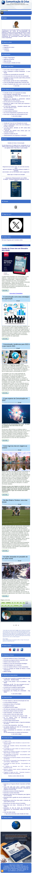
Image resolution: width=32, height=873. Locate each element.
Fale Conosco (12, 864)
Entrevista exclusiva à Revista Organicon (14, 791)
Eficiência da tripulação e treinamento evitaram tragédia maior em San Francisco (17, 99)
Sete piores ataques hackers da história (13, 710)
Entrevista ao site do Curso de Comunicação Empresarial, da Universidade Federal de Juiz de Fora (17, 809)
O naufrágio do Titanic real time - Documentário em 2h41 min (17, 764)
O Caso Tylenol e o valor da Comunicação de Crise (16, 700)
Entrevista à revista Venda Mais (11, 792)
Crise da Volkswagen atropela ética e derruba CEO (16, 82)
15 (5, 605)
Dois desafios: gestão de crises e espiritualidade (15, 80)
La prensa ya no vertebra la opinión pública (14, 687)
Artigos (18, 864)
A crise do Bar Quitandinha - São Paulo (13, 725)
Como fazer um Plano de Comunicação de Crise (16, 114)
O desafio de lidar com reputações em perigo (15, 92)
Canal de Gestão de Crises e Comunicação (14, 658)
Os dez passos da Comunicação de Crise (14, 101)
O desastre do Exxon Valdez (11, 707)
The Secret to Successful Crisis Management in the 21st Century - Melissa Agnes (17, 761)
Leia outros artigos (17, 116)
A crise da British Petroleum (10, 111)
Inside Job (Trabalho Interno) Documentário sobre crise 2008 (17, 746)
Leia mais (17, 85)
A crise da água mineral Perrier (11, 720)
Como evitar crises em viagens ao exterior (14, 69)
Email (18, 301)
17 (11, 605)
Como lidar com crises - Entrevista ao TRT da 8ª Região (17, 805)
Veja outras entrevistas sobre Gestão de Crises (17, 813)
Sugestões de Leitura (9, 47)
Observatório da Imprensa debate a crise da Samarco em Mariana (17, 758)
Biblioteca (6, 45)
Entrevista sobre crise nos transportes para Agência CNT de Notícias (17, 795)
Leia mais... (5, 290)
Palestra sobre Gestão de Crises (12, 661)
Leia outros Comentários (16, 293)
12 (23, 602)
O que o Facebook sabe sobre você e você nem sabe (17, 84)
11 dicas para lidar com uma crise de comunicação (16, 76)
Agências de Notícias (9, 59)
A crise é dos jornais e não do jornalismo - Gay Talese (17, 682)
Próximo (16, 605)
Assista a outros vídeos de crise (16, 776)
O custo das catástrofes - (11, 106)
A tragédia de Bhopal (9, 705)
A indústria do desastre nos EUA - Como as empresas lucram (17, 767)
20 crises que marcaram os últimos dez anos (15, 709)
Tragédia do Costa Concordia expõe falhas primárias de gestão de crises (17, 78)
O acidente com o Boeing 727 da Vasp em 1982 (15, 716)
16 (8, 605)
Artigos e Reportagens (9, 57)
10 (17, 602)
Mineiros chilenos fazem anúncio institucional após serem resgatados (17, 770)
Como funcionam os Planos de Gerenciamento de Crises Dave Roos (17, 96)
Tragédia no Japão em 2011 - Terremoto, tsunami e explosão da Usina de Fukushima (17, 773)
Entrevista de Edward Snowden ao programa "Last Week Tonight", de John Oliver (17, 752)
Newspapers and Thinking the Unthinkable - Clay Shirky (17, 691)
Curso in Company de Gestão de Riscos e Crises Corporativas (17, 669)
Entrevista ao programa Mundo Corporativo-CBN (16, 660)
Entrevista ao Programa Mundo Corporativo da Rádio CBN (17, 784)
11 (20, 602)
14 (2, 605)
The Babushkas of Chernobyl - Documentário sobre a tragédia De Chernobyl (17, 755)
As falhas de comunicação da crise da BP (14, 74)
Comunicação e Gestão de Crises (12, 62)
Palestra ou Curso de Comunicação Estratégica (15, 663)
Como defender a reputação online (12, 94)
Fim (21, 605)
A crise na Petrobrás (9, 109)
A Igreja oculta (7, 741)
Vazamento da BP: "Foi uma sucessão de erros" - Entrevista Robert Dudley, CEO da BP (17, 685)
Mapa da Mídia (7, 61)
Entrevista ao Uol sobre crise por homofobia (14, 803)
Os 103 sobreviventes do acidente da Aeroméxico (16, 732)
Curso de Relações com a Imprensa (12, 665)
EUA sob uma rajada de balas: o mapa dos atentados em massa (17, 723)
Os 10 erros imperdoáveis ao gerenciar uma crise (16, 112)
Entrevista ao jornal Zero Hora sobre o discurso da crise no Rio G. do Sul (17, 801)
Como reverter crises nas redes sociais (13, 714)
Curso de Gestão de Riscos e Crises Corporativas (16, 667)
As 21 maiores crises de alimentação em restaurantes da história (17, 718)
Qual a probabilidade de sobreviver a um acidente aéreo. (17, 730)
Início (3, 602)
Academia (6, 49)
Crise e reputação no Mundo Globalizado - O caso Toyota (17, 72)
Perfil (21, 864)
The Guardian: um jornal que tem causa (13, 689)
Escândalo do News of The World (12, 704)
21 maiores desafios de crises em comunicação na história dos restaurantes (17, 727)
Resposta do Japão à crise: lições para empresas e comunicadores (17, 104)
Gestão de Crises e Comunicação (16, 143)
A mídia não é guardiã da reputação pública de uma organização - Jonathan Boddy (17, 679)
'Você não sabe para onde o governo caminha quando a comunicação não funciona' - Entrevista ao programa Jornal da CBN (17, 788)
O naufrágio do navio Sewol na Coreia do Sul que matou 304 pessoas (17, 749)
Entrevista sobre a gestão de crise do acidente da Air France (17, 798)
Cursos (7, 50)
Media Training (7, 671)
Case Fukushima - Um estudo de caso (13, 712)
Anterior (8, 602)
